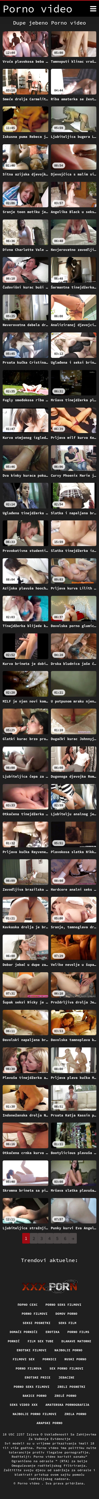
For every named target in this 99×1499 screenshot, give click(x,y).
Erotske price (37, 1377)
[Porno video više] (93, 8)
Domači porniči (24, 1332)
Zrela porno (75, 1414)
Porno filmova (28, 1368)
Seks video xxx (24, 1405)
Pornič (14, 1341)
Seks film (67, 1323)
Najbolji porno (68, 1350)
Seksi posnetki (37, 1323)
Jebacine (66, 1377)
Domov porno (66, 1314)
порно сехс (28, 1305)
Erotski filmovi (31, 1350)
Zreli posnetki (72, 1387)
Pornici (49, 1359)
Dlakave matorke (76, 1341)
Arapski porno (49, 1423)
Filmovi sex (24, 1359)
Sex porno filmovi (66, 1368)
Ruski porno (75, 1359)
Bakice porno (35, 1396)
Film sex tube (40, 1341)
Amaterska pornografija (67, 1405)
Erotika (52, 1332)
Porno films (78, 1332)
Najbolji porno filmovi (34, 1414)
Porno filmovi (35, 1314)
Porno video (30, 1483)
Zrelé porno (65, 1396)
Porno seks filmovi (63, 1305)
